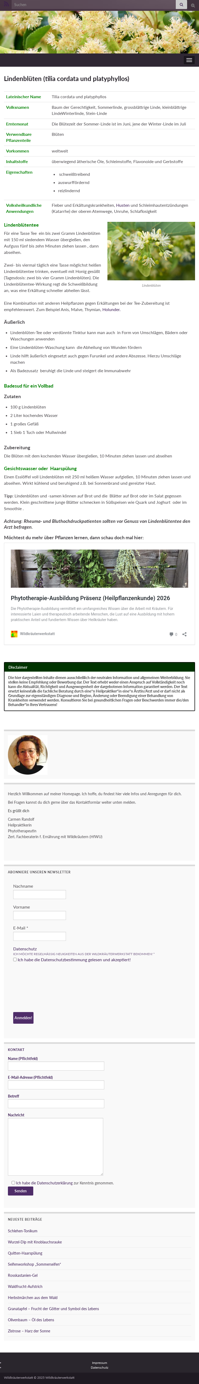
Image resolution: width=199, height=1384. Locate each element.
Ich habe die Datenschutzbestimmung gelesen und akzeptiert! (72, 959)
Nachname (23, 885)
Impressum (99, 1363)
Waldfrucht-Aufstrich (25, 1286)
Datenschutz (25, 948)
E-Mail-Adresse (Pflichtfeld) (56, 1082)
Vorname (21, 906)
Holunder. (111, 309)
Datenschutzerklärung (55, 1183)
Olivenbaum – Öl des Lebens (31, 1320)
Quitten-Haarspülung (25, 1253)
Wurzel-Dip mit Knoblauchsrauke (35, 1242)
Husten (123, 205)
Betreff (56, 1101)
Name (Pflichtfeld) (56, 1063)
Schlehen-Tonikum (22, 1231)
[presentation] (34, 988)
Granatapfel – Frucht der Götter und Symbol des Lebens (53, 1308)
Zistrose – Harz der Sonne (29, 1331)
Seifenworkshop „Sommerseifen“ (34, 1264)
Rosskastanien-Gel (22, 1275)
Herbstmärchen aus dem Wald (33, 1297)
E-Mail (20, 927)
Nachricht (55, 1144)
